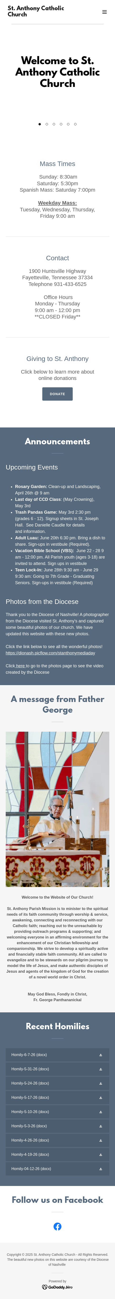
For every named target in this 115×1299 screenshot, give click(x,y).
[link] (42, 15)
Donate (57, 394)
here (20, 666)
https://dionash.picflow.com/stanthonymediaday (50, 653)
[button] (39, 124)
